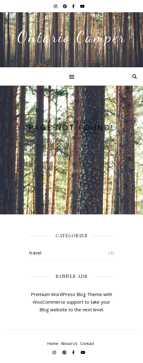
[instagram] (56, 6)
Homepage (71, 170)
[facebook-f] (73, 6)
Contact (87, 343)
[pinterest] (65, 6)
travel (35, 253)
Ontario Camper (71, 37)
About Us (69, 343)
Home (52, 343)
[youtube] (82, 6)
